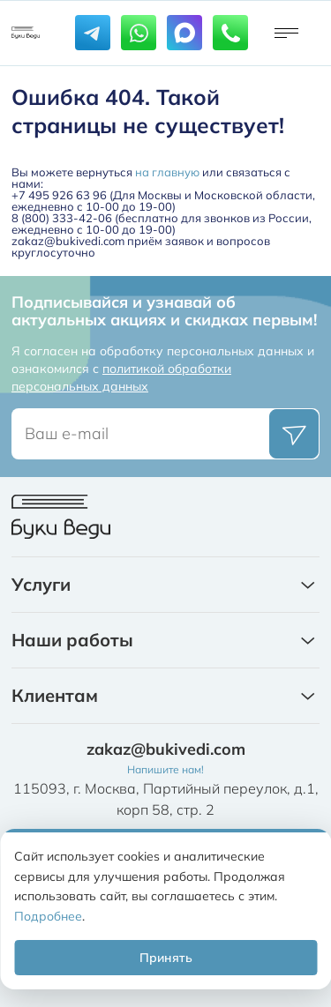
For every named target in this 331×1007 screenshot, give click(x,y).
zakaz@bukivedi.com (166, 749)
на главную (167, 172)
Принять (165, 958)
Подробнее (48, 916)
